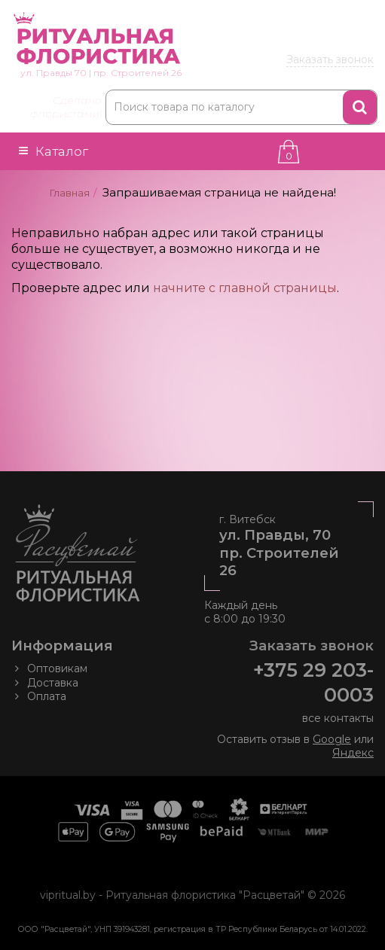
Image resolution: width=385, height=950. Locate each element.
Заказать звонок (330, 59)
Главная (70, 193)
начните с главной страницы (245, 288)
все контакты (338, 718)
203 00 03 (303, 40)
